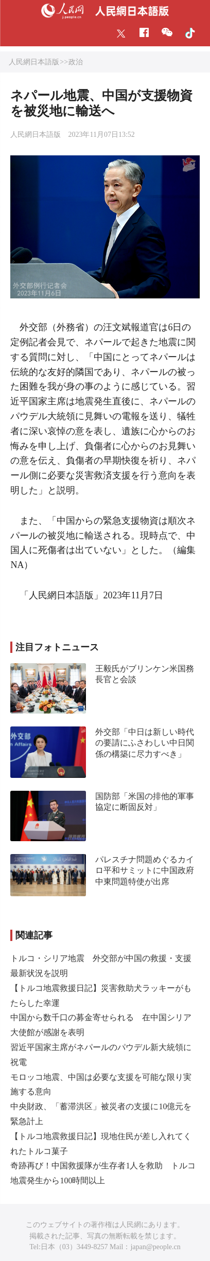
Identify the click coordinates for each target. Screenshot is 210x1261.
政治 (75, 62)
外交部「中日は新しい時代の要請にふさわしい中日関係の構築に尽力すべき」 (144, 742)
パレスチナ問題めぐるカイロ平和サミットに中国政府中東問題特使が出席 (144, 870)
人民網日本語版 (34, 62)
